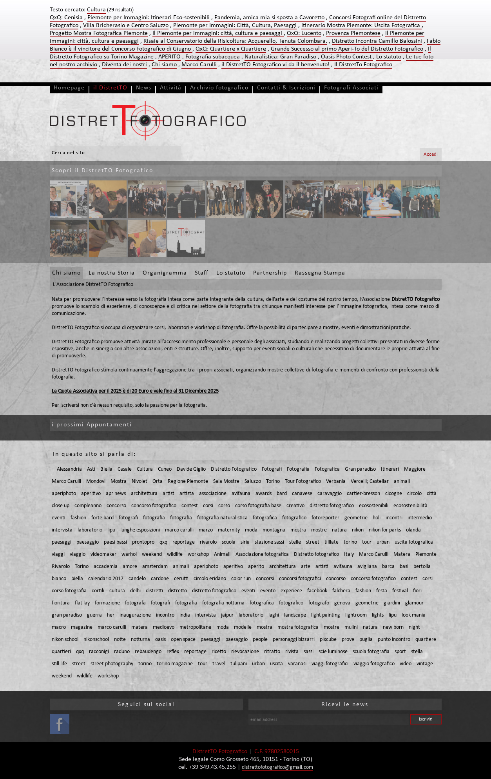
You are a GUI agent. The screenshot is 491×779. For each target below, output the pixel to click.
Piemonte (426, 554)
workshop (198, 554)
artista (186, 494)
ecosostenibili (373, 506)
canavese (302, 494)
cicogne (393, 494)
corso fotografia (69, 591)
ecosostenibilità (410, 506)
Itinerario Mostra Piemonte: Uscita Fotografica (361, 25)
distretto (177, 591)
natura (339, 530)
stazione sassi (269, 542)
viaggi (58, 554)
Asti (91, 469)
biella (77, 579)
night (414, 627)
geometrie (356, 518)
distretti (154, 591)
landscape (295, 615)
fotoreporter (325, 518)
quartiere (425, 639)
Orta (157, 481)
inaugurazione (135, 615)
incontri (394, 518)
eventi (58, 518)
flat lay (82, 603)
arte (305, 567)
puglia (366, 639)
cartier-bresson (363, 494)
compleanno (87, 506)
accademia (106, 567)
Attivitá (170, 88)
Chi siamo (164, 65)
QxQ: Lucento (304, 33)
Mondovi (95, 481)
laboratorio (90, 530)
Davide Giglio (191, 469)
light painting (325, 615)
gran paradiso (67, 615)
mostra (298, 530)
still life (59, 664)
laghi (273, 615)
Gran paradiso (360, 469)
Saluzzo (253, 481)
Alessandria (69, 469)
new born (393, 627)
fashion (78, 518)
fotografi (128, 518)
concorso (116, 506)
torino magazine (175, 664)
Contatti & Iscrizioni (286, 88)
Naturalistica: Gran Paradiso (280, 57)
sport (400, 652)
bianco (59, 579)
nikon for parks (385, 530)
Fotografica (327, 469)
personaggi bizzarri (294, 639)
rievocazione (245, 652)
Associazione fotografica (262, 554)
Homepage (69, 88)
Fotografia (298, 469)
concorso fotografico (153, 506)
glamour (414, 603)
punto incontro (394, 639)
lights (378, 615)
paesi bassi (115, 542)
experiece (291, 591)
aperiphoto (64, 494)
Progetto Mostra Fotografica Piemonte (99, 33)
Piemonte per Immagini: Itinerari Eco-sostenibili (148, 18)
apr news (116, 494)
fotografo (318, 603)
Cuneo (165, 469)
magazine (81, 627)
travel (218, 664)
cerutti (181, 579)
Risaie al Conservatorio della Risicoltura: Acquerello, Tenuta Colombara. (235, 41)
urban (383, 542)
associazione (212, 494)
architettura (144, 494)
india (184, 615)
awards (263, 494)
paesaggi (61, 542)
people (260, 639)
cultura (117, 591)
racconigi (99, 652)
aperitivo (91, 494)
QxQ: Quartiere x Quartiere (231, 49)
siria (245, 542)
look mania (414, 615)
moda (251, 530)
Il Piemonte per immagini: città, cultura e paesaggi (218, 33)
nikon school (65, 639)
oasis (160, 639)
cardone (160, 579)
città (432, 494)
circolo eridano (210, 579)
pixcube (328, 639)
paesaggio (87, 542)
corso (224, 506)
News (143, 88)
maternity (229, 530)
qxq (163, 542)
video (405, 664)
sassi (308, 652)
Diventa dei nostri (124, 65)
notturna (140, 639)
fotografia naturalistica (222, 518)
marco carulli (179, 530)
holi (376, 518)
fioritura (61, 603)
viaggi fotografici (330, 664)
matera (139, 627)
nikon (358, 530)
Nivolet (139, 481)
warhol (129, 554)
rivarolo (208, 542)
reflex (173, 652)
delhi (135, 591)
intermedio (420, 518)
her (110, 615)
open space (183, 639)
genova (342, 603)
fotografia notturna (223, 603)
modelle (243, 627)
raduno (122, 652)
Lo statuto (388, 57)
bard (282, 494)
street (312, 542)
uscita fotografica (414, 542)
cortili (98, 591)
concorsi (265, 579)
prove (348, 639)
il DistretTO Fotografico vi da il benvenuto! (275, 65)
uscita (276, 664)
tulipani (238, 664)
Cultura (145, 469)
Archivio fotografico (219, 88)
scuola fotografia (371, 652)
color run (241, 579)
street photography (112, 664)
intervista (62, 530)
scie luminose (333, 652)
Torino (273, 481)
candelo (137, 579)
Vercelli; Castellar (370, 481)
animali (402, 481)
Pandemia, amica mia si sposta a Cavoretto (269, 18)
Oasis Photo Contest (347, 57)
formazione (107, 603)
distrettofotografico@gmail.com (277, 767)
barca (388, 567)
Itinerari (390, 469)
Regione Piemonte (188, 481)
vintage (425, 664)
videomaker (103, 554)
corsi (208, 506)
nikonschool (96, 639)
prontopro (143, 542)
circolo (414, 494)
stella (417, 652)
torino (350, 542)
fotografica (265, 518)
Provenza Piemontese (353, 33)
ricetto (219, 652)
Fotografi (272, 469)
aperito (256, 567)
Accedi (431, 154)
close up (60, 506)
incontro (165, 615)
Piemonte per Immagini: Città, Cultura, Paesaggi (235, 25)
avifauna (241, 494)
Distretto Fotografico (234, 469)
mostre (319, 530)
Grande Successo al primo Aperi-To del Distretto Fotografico (347, 49)
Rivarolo (61, 567)
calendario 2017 (105, 579)
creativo (295, 506)
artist (168, 494)
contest (189, 506)
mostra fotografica (298, 627)
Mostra (119, 481)
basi (404, 567)
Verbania (336, 481)
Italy (349, 554)
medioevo (163, 627)
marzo (206, 530)
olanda (413, 530)
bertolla (422, 567)
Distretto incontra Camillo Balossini (377, 41)
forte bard (102, 518)
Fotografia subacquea (212, 57)
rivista (292, 652)
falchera (341, 591)
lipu (111, 530)
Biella (106, 469)
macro (59, 627)
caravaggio (329, 494)
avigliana (367, 567)
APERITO (169, 57)
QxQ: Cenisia (66, 18)
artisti (321, 567)
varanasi (297, 664)
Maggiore (415, 469)
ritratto (272, 652)
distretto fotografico (332, 506)
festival (400, 591)
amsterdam (155, 567)
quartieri (61, 652)
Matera (401, 554)
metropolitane (195, 627)
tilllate (331, 542)
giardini (392, 603)
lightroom (356, 615)
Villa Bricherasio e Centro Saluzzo (125, 25)
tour (366, 542)
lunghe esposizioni (140, 530)
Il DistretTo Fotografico (363, 65)
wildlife (175, 554)
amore (130, 567)
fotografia (154, 518)
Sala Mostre (226, 481)
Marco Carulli (199, 65)
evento (267, 591)
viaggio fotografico (374, 664)
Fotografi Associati (351, 88)
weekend (152, 554)
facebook (317, 591)
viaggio (77, 554)
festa (381, 591)
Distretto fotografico (316, 554)
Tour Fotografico (303, 481)
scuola (229, 542)
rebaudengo (148, 652)
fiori (417, 591)
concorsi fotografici (300, 579)
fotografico (294, 518)
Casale (125, 469)
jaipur (227, 615)
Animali (222, 554)
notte (120, 639)
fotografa (135, 603)
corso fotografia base (258, 506)
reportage (183, 542)
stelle (295, 542)
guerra (94, 615)
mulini (351, 627)
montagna (274, 530)
